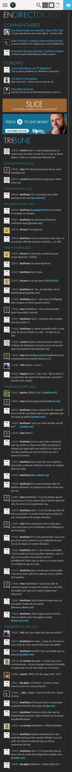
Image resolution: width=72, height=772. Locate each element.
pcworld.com (38, 198)
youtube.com (32, 292)
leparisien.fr (34, 179)
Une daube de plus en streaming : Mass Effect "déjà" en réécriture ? (38, 30)
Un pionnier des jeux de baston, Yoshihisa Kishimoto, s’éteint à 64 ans (38, 51)
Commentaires (22, 25)
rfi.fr (34, 257)
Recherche (39, 5)
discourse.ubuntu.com (22, 607)
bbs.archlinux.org (39, 475)
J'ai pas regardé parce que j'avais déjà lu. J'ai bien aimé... (37, 33)
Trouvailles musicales (22, 89)
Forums (13, 63)
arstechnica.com (35, 355)
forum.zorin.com (20, 620)
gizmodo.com (35, 223)
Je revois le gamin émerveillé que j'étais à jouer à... (34, 54)
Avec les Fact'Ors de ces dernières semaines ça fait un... (36, 92)
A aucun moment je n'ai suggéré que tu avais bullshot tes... (38, 43)
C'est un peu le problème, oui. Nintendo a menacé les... (35, 71)
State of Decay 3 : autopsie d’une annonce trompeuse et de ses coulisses (38, 40)
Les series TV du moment (24, 78)
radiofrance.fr (49, 392)
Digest (49, 15)
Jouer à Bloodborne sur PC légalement (31, 68)
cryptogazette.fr (39, 210)
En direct (20, 15)
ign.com (45, 348)
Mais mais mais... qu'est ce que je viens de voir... (33, 81)
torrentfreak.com (51, 401)
